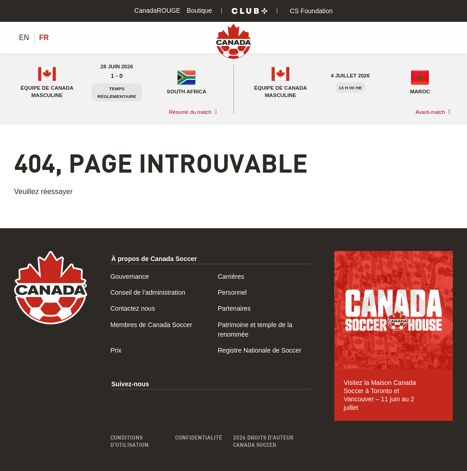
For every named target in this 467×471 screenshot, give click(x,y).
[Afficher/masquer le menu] (447, 37)
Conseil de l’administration (147, 292)
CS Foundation (310, 11)
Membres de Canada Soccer (151, 324)
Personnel (232, 292)
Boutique (200, 10)
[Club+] (249, 11)
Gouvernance (129, 276)
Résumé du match (190, 112)
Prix (115, 350)
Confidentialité (198, 437)
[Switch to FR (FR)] (44, 37)
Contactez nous (132, 308)
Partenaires (234, 308)
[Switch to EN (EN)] (24, 37)
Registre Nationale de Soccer (259, 350)
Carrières (231, 276)
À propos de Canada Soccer (154, 258)
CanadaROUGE (157, 10)
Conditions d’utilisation (129, 441)
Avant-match (430, 112)
